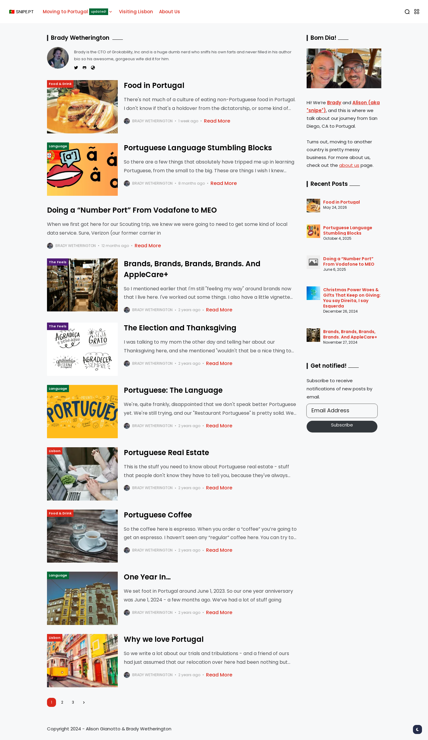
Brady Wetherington (152, 120)
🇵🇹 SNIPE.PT (21, 11)
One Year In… (147, 577)
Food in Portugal (154, 85)
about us (349, 165)
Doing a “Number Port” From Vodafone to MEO (132, 210)
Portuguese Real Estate (166, 452)
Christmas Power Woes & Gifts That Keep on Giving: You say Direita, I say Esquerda (352, 298)
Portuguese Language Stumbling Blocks (198, 148)
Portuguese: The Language (173, 390)
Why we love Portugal (164, 639)
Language (58, 146)
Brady (334, 102)
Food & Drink (60, 83)
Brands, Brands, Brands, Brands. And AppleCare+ (350, 334)
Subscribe (342, 425)
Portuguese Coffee (158, 515)
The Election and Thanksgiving (180, 328)
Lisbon (55, 450)
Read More (217, 120)
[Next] (84, 702)
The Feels (58, 262)
